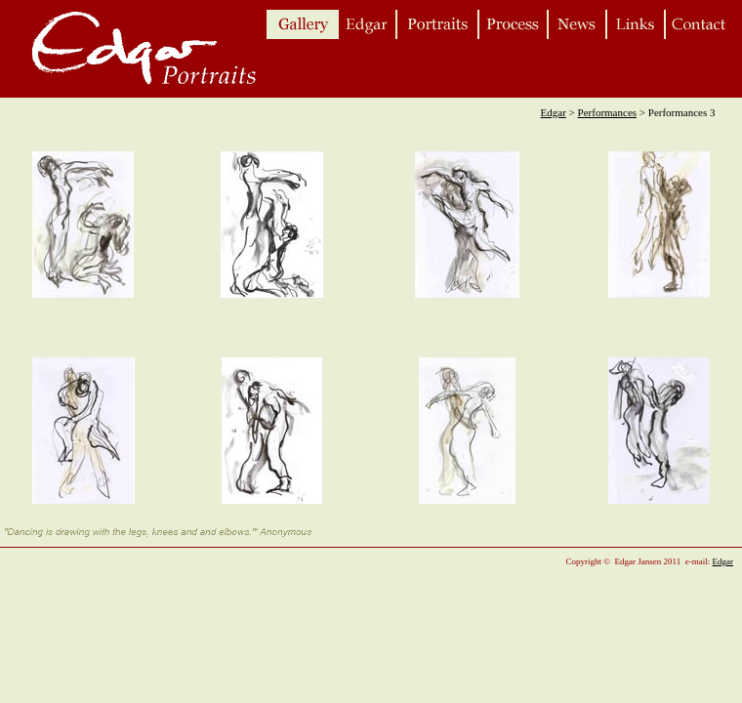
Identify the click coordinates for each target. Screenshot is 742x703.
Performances (607, 112)
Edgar (553, 112)
